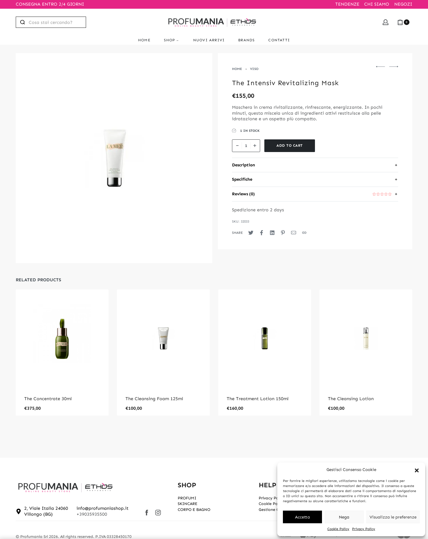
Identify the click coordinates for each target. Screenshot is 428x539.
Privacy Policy (363, 529)
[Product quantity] (246, 145)
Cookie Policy (338, 529)
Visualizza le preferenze (393, 517)
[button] (417, 470)
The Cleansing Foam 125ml (154, 398)
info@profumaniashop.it (102, 508)
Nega (344, 517)
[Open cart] (403, 22)
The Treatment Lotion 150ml (258, 398)
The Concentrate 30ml (48, 398)
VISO (254, 69)
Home (237, 69)
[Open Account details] (385, 22)
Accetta (302, 517)
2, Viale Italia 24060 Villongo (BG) (46, 511)
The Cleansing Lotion (351, 398)
